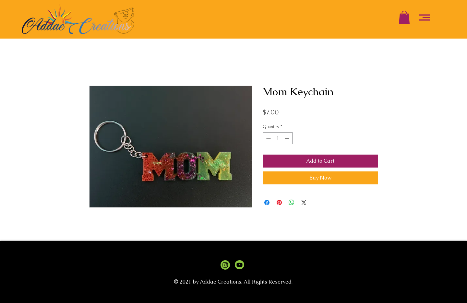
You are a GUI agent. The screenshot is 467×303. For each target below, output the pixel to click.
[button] (404, 17)
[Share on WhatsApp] (291, 202)
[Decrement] (268, 138)
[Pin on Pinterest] (279, 202)
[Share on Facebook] (267, 202)
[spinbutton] (277, 138)
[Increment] (287, 138)
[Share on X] (304, 202)
